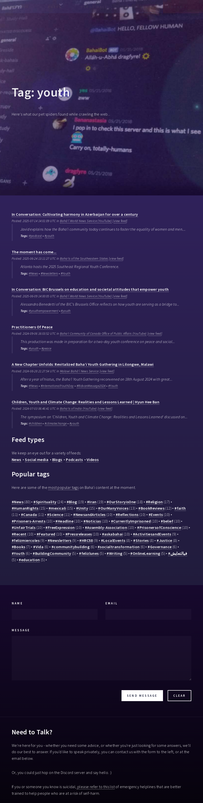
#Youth (65, 273)
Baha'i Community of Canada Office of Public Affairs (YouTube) (103, 334)
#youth (49, 236)
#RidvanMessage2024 (91, 386)
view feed (120, 221)
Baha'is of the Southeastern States (84, 259)
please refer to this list (96, 786)
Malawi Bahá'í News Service (79, 371)
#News (33, 273)
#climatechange (56, 423)
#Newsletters (49, 273)
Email (111, 603)
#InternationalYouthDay (57, 386)
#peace (46, 348)
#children (35, 423)
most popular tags (63, 487)
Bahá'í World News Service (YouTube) (86, 221)
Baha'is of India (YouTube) (78, 409)
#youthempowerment (43, 311)
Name (17, 603)
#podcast (35, 236)
